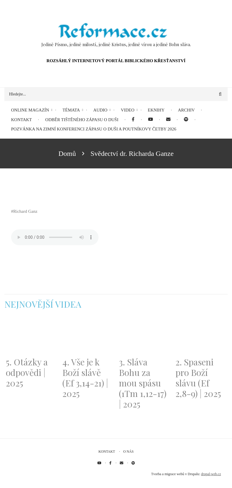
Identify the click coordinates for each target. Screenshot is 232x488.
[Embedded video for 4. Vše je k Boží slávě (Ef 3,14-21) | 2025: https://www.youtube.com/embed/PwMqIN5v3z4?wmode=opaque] (87, 337)
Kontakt (107, 451)
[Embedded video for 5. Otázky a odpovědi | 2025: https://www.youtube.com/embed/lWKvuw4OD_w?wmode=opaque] (31, 337)
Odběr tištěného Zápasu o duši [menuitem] (81, 119)
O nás (128, 451)
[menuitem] (133, 120)
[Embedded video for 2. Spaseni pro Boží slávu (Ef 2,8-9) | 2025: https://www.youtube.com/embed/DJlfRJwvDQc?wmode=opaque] (200, 337)
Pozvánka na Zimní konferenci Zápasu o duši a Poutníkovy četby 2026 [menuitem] (93, 129)
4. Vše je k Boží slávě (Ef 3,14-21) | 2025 (85, 378)
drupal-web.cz (211, 474)
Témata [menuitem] (71, 110)
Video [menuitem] (127, 110)
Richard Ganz (25, 211)
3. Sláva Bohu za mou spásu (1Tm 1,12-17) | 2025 (142, 383)
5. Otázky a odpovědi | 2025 (27, 372)
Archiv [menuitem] (186, 110)
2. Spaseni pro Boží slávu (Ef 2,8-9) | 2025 (198, 378)
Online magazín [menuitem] (30, 110)
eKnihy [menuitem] (156, 110)
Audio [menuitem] (100, 110)
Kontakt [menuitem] (21, 119)
